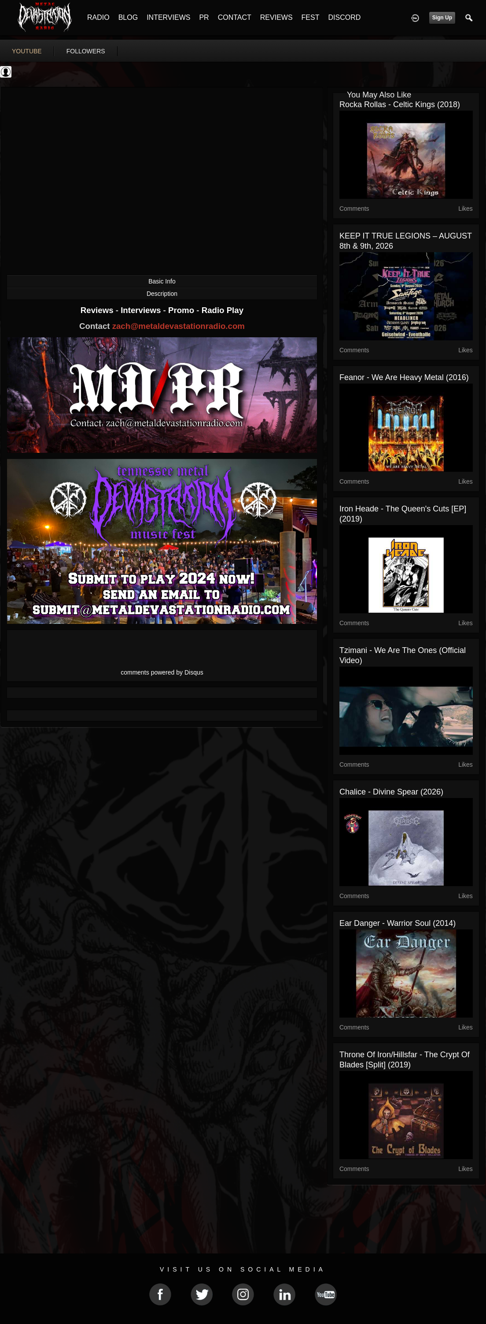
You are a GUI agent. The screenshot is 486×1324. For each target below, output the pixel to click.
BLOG (128, 17)
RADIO (98, 17)
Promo (182, 310)
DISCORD (344, 17)
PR (204, 17)
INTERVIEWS (168, 17)
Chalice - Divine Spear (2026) (391, 791)
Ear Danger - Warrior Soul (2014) (397, 923)
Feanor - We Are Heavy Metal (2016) (404, 377)
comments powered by (162, 672)
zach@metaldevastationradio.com (178, 326)
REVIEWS (276, 17)
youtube (27, 51)
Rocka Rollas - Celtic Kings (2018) (399, 104)
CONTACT (234, 17)
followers (85, 51)
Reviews (98, 310)
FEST (311, 17)
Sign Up (442, 18)
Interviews (142, 310)
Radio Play (222, 310)
